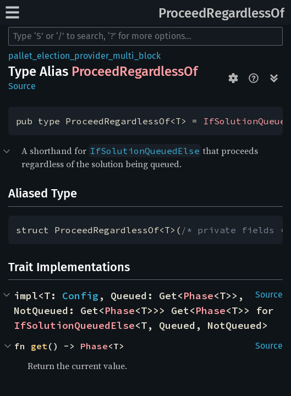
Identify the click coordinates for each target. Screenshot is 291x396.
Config (80, 295)
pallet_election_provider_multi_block (84, 56)
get (39, 345)
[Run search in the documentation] (145, 36)
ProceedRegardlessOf (221, 13)
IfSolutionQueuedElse (74, 325)
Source (22, 86)
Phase (198, 295)
